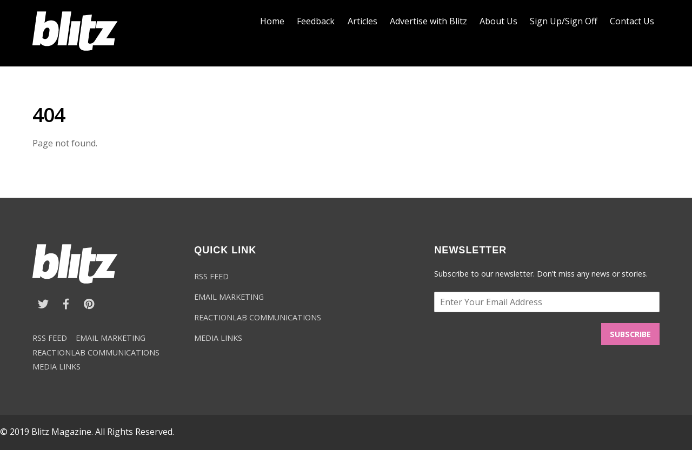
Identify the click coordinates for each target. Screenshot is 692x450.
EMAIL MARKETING (110, 338)
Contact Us (632, 21)
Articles (362, 21)
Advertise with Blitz (428, 21)
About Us (498, 21)
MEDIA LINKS (56, 366)
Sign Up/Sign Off (563, 21)
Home (272, 21)
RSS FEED (49, 338)
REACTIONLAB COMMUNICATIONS (95, 352)
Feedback (316, 21)
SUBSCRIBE (630, 334)
